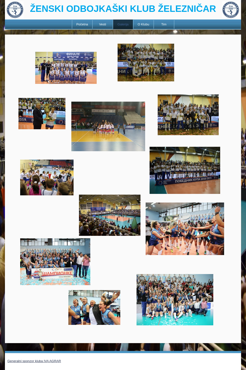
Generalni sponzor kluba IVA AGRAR (34, 361)
